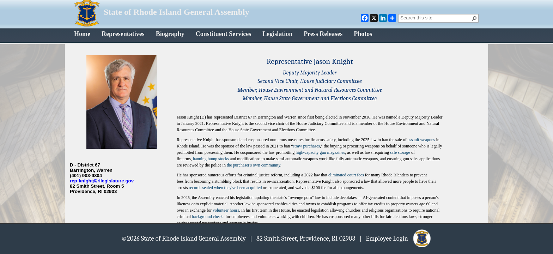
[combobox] (435, 17)
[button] (474, 18)
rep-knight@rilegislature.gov (102, 180)
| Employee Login (395, 238)
